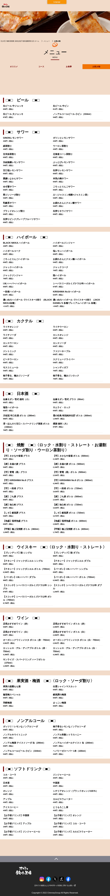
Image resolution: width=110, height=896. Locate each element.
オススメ (14, 67)
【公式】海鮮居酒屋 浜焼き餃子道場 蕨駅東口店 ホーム (19, 41)
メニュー (46, 41)
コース (41, 67)
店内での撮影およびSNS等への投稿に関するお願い (55, 885)
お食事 (69, 67)
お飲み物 (96, 67)
